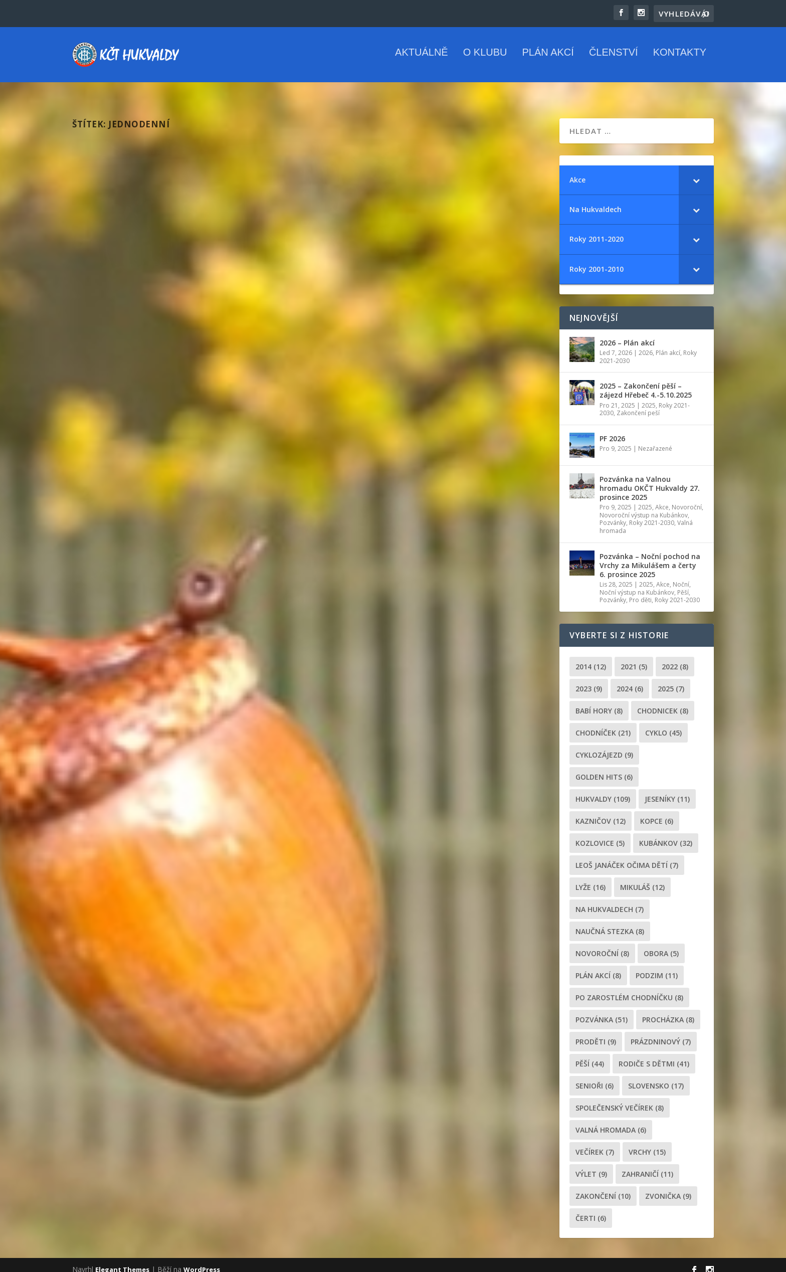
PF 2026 (612, 429)
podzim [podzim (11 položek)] (657, 966)
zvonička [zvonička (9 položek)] (668, 1187)
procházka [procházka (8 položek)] (668, 1010)
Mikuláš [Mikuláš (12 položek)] (642, 878)
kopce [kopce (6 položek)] (656, 812)
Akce (662, 498)
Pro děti (640, 591)
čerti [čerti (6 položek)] (590, 1209)
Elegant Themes (122, 1260)
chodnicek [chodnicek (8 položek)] (662, 701)
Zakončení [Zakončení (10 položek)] (603, 1187)
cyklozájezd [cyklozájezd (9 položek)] (604, 746)
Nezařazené (655, 439)
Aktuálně (421, 60)
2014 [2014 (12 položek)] (590, 657)
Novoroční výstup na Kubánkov (644, 506)
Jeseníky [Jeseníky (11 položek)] (667, 790)
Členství (613, 60)
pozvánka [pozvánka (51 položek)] (601, 1010)
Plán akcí (547, 60)
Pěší (683, 583)
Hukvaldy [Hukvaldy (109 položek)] (602, 790)
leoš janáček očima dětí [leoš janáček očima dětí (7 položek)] (626, 856)
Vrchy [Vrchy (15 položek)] (647, 1143)
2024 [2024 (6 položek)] (630, 679)
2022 (441, 313)
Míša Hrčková (120, 313)
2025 (196, 313)
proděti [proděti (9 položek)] (595, 1032)
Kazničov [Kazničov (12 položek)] (600, 812)
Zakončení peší (638, 404)
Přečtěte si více (119, 363)
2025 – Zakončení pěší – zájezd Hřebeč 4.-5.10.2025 (646, 381)
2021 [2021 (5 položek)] (634, 657)
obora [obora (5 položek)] (661, 944)
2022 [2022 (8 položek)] (675, 657)
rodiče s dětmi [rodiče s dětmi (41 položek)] (654, 1054)
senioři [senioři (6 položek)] (594, 1076)
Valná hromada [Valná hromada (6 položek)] (610, 1121)
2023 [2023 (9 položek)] (588, 679)
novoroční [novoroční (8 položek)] (602, 944)
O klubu (485, 60)
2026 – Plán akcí (627, 333)
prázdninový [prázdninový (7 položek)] (661, 1032)
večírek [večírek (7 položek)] (594, 1143)
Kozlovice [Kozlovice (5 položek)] (600, 834)
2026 (646, 343)
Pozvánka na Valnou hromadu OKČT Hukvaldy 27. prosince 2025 (650, 479)
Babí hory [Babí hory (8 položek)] (599, 701)
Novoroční (687, 498)
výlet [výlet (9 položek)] (591, 1165)
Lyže (213, 313)
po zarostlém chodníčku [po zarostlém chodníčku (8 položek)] (629, 988)
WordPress (201, 1260)
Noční (681, 575)
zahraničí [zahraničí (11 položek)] (647, 1165)
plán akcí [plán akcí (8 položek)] (598, 966)
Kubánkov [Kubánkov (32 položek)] (665, 834)
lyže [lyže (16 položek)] (590, 878)
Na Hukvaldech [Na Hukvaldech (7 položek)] (609, 900)
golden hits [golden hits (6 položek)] (604, 768)
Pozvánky (613, 513)
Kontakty (679, 60)
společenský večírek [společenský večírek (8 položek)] (619, 1099)
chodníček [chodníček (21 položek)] (603, 724)
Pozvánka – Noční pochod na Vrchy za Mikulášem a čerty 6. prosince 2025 (650, 556)
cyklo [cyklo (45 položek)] (663, 724)
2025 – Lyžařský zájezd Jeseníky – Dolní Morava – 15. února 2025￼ (180, 291)
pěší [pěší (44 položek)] (589, 1054)
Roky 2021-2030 (651, 513)
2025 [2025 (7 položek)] (671, 679)
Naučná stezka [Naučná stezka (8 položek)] (609, 922)
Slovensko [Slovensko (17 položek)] (656, 1076)
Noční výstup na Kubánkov (637, 583)
